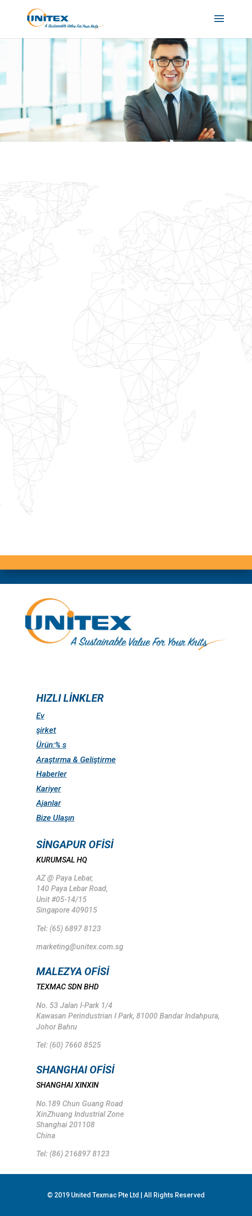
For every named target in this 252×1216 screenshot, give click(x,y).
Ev (40, 715)
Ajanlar (48, 803)
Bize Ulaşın (55, 817)
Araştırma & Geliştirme (76, 759)
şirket (46, 730)
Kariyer (48, 788)
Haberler (51, 774)
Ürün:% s (51, 744)
